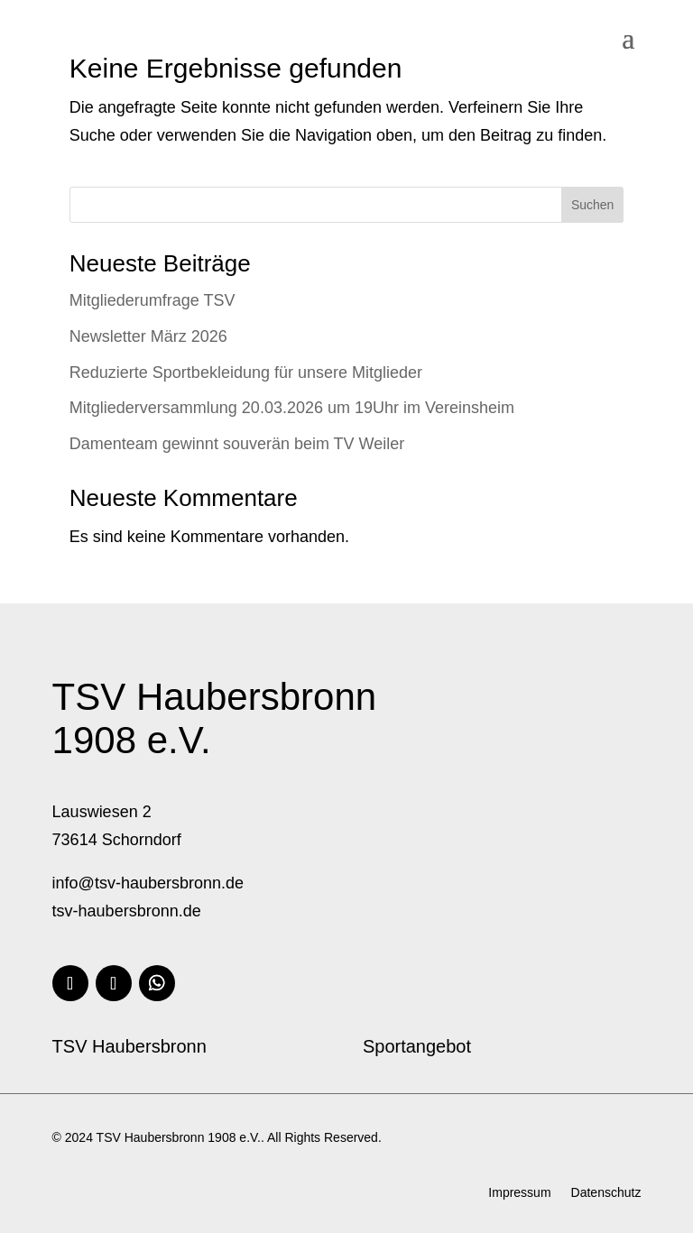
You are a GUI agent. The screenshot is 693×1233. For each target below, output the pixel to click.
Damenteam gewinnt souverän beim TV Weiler (237, 444)
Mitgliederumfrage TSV (152, 300)
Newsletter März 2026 (148, 336)
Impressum (519, 1193)
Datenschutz (606, 1193)
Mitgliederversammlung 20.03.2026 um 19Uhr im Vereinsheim (291, 408)
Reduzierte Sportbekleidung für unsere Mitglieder (245, 372)
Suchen (592, 205)
